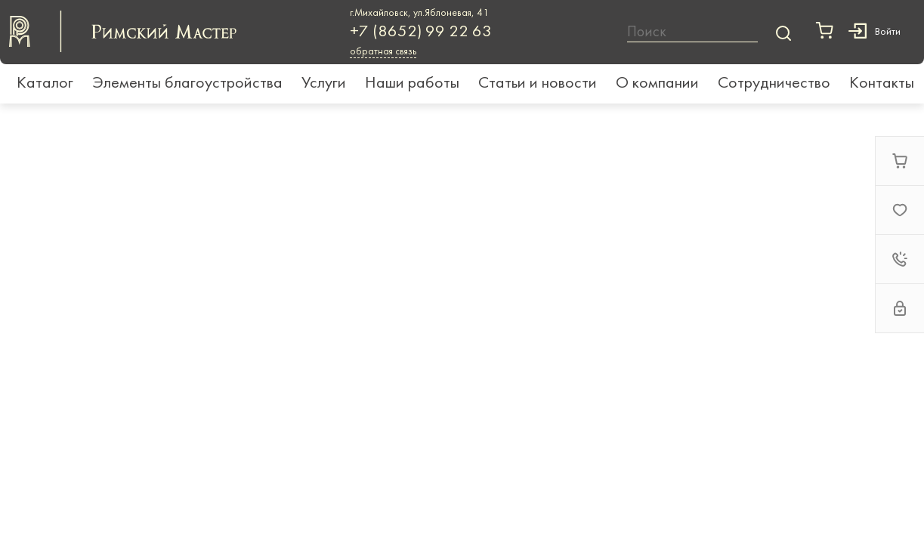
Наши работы (412, 83)
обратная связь (383, 52)
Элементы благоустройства (187, 83)
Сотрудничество (774, 83)
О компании (657, 83)
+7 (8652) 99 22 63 (421, 32)
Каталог (45, 83)
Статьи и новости (537, 83)
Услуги (323, 83)
